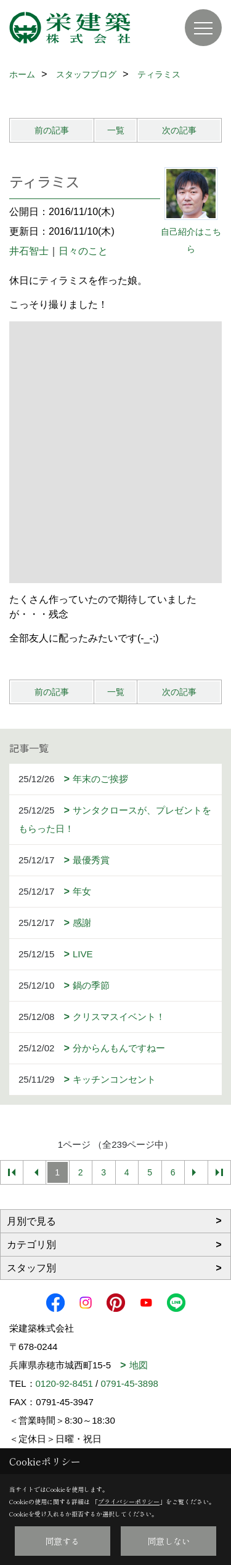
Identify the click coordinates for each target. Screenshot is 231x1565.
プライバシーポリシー (129, 1501)
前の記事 (51, 130)
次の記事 (179, 130)
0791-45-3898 (129, 1383)
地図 (138, 1365)
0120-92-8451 (64, 1383)
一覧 (115, 130)
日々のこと (83, 251)
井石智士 (29, 251)
